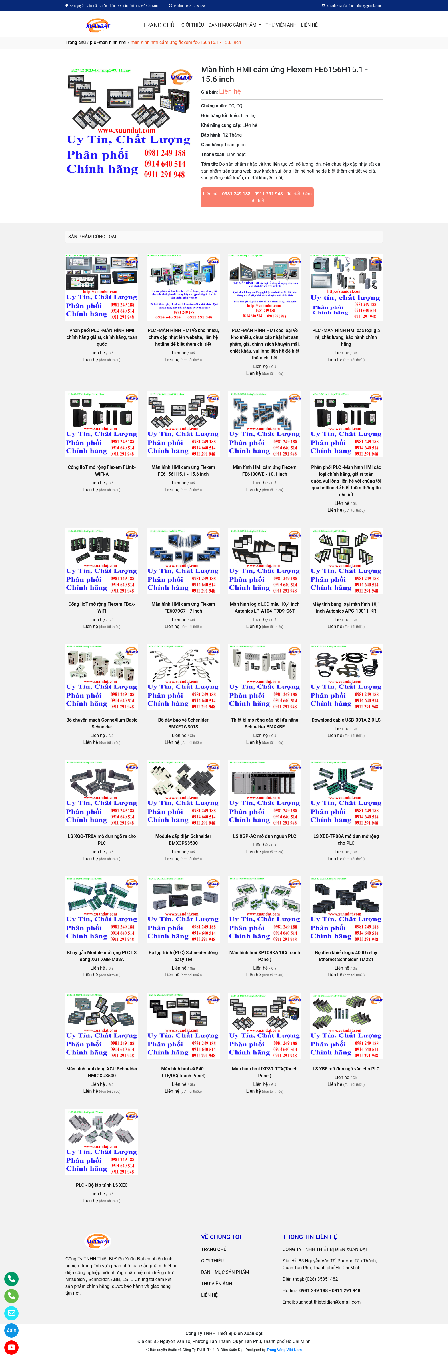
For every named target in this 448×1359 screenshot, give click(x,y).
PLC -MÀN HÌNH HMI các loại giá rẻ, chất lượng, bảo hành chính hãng (346, 337)
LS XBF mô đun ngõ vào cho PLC (346, 1069)
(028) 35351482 (321, 1279)
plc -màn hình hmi (108, 42)
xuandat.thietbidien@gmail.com (328, 1302)
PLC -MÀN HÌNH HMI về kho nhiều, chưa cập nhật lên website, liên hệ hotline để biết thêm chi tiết (183, 337)
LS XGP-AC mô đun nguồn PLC (264, 836)
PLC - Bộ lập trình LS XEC (102, 1185)
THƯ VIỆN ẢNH (280, 25)
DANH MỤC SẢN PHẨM (233, 25)
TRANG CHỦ (158, 25)
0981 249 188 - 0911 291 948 (252, 194)
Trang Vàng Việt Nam (284, 1350)
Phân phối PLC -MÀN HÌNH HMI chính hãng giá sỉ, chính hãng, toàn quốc (102, 337)
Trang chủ (75, 42)
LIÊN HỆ (309, 25)
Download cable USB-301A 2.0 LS (346, 720)
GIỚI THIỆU (192, 25)
